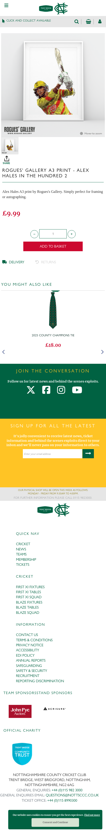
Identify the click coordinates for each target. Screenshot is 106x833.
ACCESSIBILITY (27, 650)
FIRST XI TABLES (28, 592)
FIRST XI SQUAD (29, 597)
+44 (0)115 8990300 (62, 800)
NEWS (21, 549)
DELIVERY (13, 262)
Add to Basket (53, 246)
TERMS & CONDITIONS (34, 640)
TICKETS (22, 564)
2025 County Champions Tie (53, 335)
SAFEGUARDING (29, 665)
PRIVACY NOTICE (29, 645)
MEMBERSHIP (26, 559)
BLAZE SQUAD (27, 612)
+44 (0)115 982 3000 (67, 790)
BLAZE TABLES (27, 607)
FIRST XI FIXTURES (30, 587)
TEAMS (21, 554)
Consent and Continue (55, 822)
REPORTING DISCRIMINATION (40, 681)
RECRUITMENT (27, 676)
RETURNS (45, 262)
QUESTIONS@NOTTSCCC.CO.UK (72, 795)
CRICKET (23, 544)
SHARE (54, 158)
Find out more (92, 815)
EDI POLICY (25, 655)
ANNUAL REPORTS (30, 660)
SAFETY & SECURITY (31, 671)
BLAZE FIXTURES (29, 602)
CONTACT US (27, 635)
